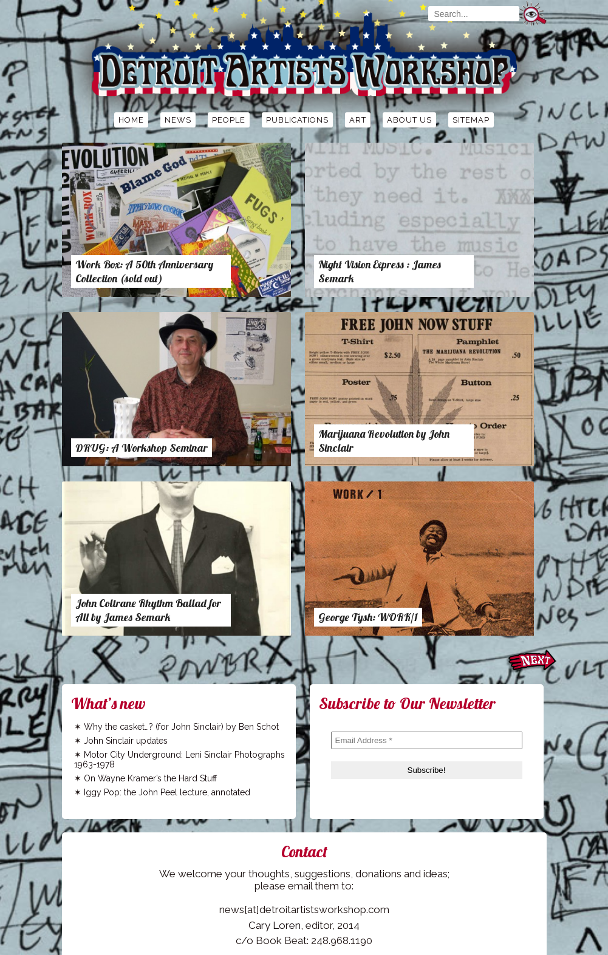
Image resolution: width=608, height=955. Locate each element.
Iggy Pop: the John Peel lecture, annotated (167, 792)
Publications (297, 119)
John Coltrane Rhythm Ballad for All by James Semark (148, 610)
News (178, 119)
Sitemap (471, 119)
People (228, 119)
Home (131, 119)
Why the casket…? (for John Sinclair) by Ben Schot (181, 727)
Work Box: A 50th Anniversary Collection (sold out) (144, 271)
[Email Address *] (426, 740)
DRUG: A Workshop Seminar (141, 448)
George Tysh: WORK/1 (368, 617)
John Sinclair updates (126, 741)
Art (357, 119)
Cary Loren (274, 925)
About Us (409, 119)
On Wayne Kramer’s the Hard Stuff (150, 778)
